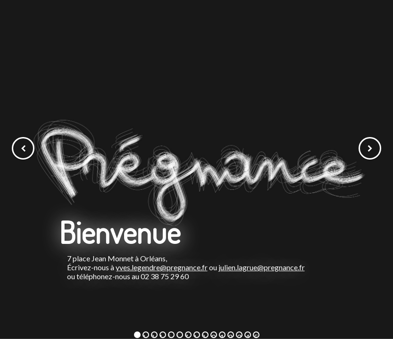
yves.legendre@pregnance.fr (162, 267)
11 (221, 335)
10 (213, 335)
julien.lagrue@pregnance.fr (261, 267)
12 (230, 335)
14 (247, 335)
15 (255, 335)
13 (238, 335)
